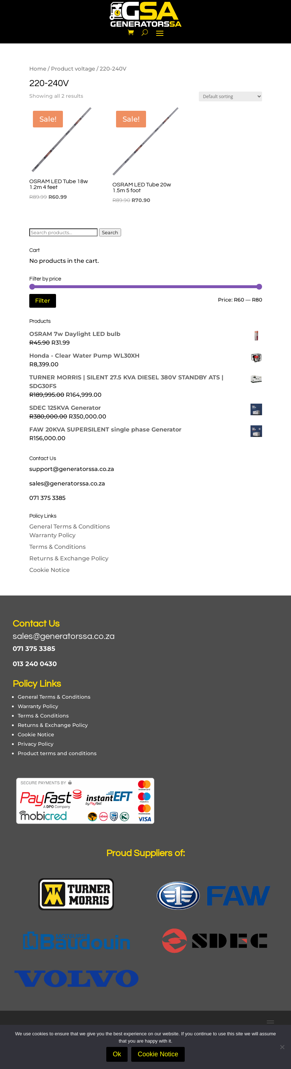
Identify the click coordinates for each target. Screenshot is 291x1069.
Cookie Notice (49, 570)
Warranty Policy (52, 535)
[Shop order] (230, 96)
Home (37, 69)
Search (110, 232)
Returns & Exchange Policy (68, 558)
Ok (117, 1054)
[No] (282, 1047)
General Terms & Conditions (69, 526)
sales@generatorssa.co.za (64, 636)
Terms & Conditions (57, 546)
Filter (42, 300)
